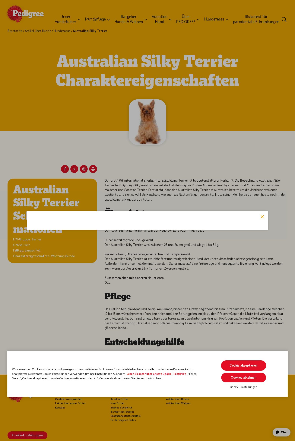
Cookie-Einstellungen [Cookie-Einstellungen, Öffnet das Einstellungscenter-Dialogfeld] (243, 387)
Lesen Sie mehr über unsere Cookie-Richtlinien (156, 374)
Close (262, 158)
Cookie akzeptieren (244, 365)
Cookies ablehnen (243, 377)
